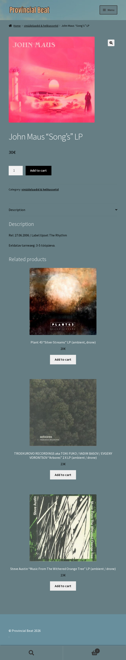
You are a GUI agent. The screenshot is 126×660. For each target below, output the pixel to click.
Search (31, 653)
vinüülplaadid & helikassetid (41, 26)
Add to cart (38, 170)
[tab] (63, 210)
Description (17, 210)
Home (17, 26)
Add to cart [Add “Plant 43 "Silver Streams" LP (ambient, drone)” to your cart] (63, 359)
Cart (81, 650)
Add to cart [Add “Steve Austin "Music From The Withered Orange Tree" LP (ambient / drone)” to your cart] (63, 586)
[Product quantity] (16, 170)
